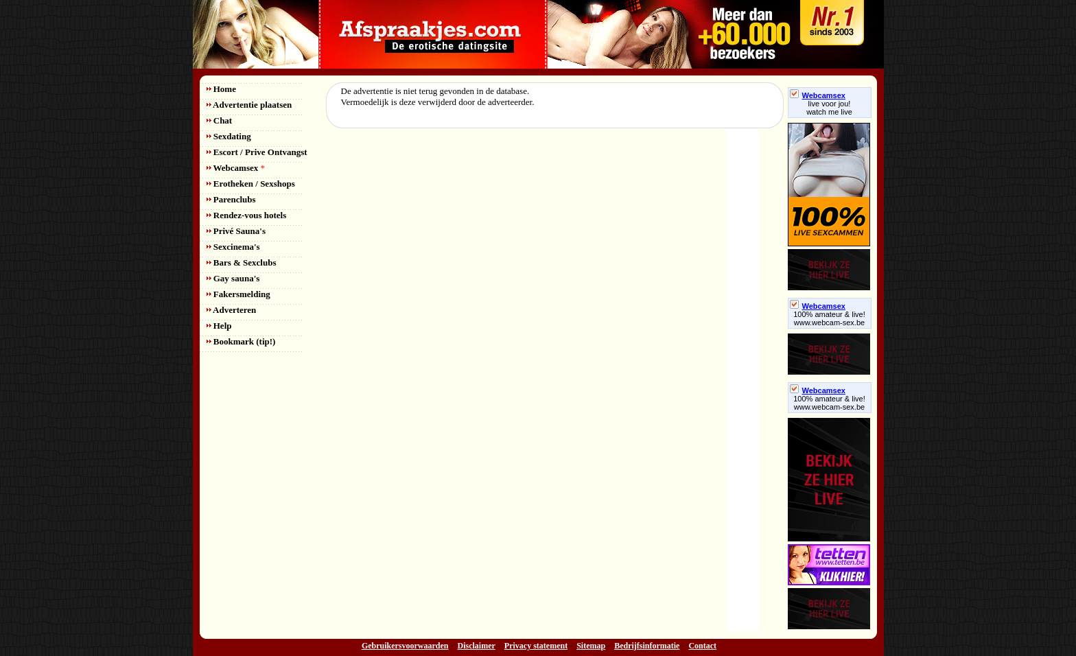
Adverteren (232, 310)
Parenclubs (231, 199)
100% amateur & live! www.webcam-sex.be (829, 318)
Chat (220, 120)
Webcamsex (236, 168)
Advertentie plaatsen (249, 104)
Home (221, 89)
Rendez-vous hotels (247, 215)
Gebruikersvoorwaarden (405, 646)
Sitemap (590, 646)
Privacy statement (536, 646)
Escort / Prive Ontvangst (257, 152)
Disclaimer (476, 646)
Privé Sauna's (236, 231)
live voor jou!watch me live (829, 107)
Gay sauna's (233, 278)
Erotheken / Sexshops (251, 183)
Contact (702, 646)
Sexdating (229, 136)
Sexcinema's (233, 247)
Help (219, 325)
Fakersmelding (238, 294)
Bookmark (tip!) (241, 341)
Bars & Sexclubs (242, 262)
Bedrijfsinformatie (646, 646)
